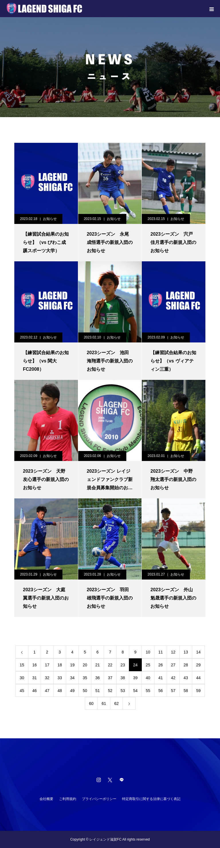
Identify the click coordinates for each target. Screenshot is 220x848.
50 (85, 690)
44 (198, 677)
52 (110, 690)
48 (60, 690)
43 (186, 677)
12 (173, 652)
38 (123, 677)
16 (34, 665)
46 (34, 690)
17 (47, 665)
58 (186, 690)
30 (22, 677)
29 (198, 665)
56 (160, 690)
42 (173, 677)
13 (186, 652)
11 (160, 652)
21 (97, 665)
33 (60, 677)
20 (85, 665)
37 (110, 677)
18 (60, 665)
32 (47, 677)
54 (135, 690)
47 (47, 690)
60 (91, 703)
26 (160, 665)
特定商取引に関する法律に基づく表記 (151, 799)
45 (22, 690)
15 (22, 665)
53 (123, 690)
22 (110, 665)
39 (135, 677)
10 (148, 652)
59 (198, 690)
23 (123, 665)
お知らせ (50, 219)
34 (72, 677)
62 (116, 703)
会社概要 (46, 799)
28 (186, 665)
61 (104, 703)
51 (97, 690)
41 (160, 677)
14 (198, 652)
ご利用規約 (67, 799)
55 (148, 690)
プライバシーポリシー (99, 799)
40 (148, 677)
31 (34, 677)
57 (173, 690)
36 (97, 677)
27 (173, 665)
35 (85, 677)
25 (148, 665)
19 (72, 665)
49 (72, 690)
